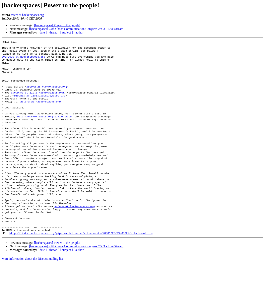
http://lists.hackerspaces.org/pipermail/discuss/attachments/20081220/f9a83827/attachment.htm (81, 272)
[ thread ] (53, 32)
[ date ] (42, 32)
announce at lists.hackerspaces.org (37, 103)
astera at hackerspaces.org (27, 15)
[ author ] (80, 32)
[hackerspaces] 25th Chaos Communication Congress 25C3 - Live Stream (76, 28)
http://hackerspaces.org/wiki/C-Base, (45, 132)
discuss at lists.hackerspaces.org (39, 107)
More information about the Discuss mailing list (32, 297)
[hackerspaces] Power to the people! (57, 25)
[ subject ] (66, 32)
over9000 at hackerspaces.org (23, 60)
